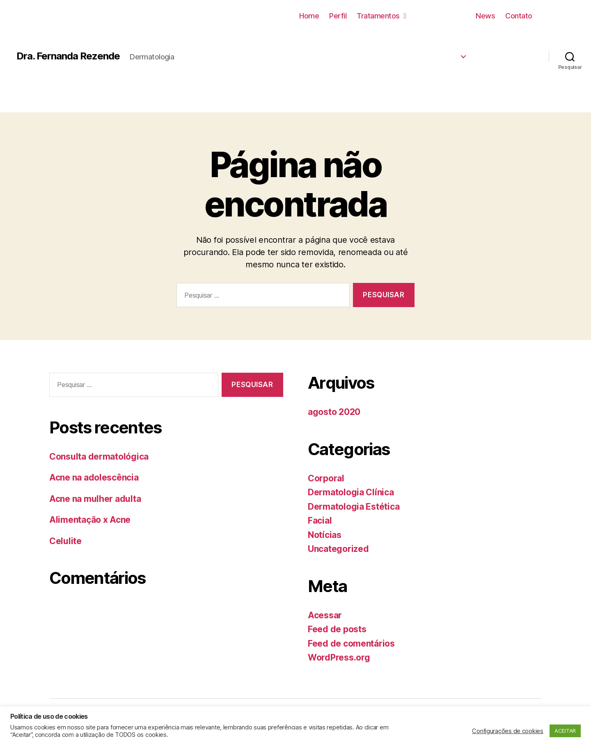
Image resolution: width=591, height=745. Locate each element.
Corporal (326, 478)
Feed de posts (337, 629)
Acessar (325, 615)
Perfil (337, 15)
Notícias (324, 535)
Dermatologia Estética (353, 506)
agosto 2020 (334, 412)
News (485, 15)
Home (309, 15)
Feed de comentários (351, 643)
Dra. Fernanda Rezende (68, 56)
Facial (320, 520)
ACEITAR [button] (565, 730)
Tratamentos (381, 15)
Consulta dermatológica (99, 456)
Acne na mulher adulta (95, 499)
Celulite (65, 541)
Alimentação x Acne (90, 520)
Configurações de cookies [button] (507, 731)
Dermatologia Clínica (351, 492)
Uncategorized (338, 549)
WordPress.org (339, 657)
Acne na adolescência (94, 477)
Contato (518, 15)
